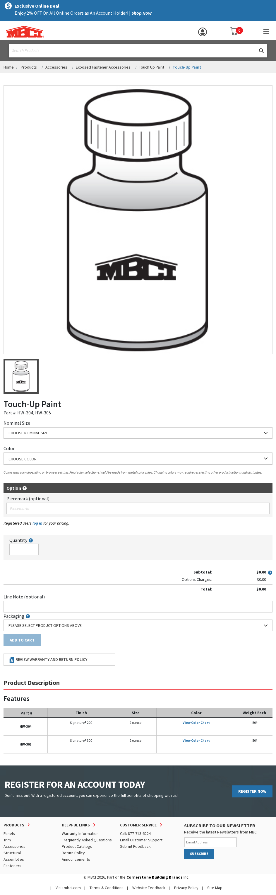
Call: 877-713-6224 (135, 833)
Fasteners (12, 865)
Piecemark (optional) (27, 498)
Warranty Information (80, 833)
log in (37, 523)
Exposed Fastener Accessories (103, 67)
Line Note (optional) (24, 597)
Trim (7, 840)
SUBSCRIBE (199, 853)
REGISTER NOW (252, 791)
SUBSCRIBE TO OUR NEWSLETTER (219, 825)
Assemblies (14, 859)
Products (29, 67)
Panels (9, 833)
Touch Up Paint (151, 67)
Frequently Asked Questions (87, 840)
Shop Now (141, 13)
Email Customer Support (141, 840)
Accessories (56, 67)
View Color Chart (196, 722)
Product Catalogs (77, 846)
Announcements (76, 859)
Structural (12, 852)
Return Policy (73, 852)
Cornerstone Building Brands (154, 877)
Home (9, 67)
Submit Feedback (135, 846)
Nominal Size (17, 423)
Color (9, 448)
